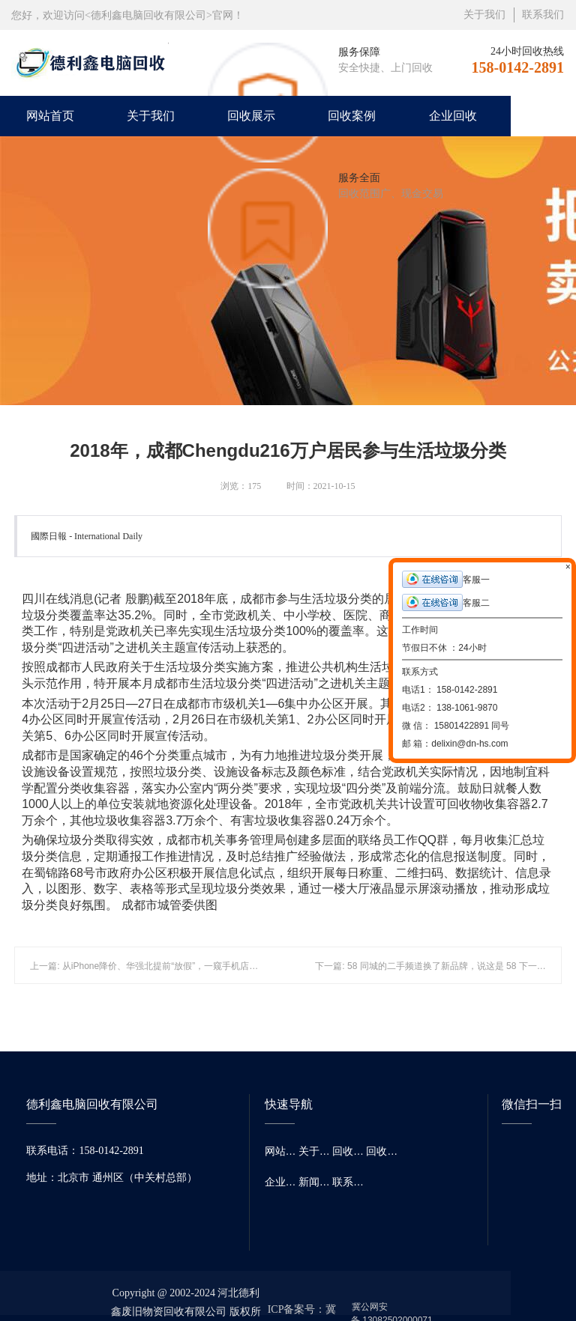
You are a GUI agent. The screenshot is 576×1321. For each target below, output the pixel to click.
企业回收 (453, 115)
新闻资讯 (315, 1182)
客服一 (446, 579)
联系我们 (543, 14)
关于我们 (485, 14)
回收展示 (251, 115)
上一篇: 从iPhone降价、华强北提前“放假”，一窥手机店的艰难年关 (162, 966)
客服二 (446, 602)
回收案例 (352, 115)
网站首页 (50, 115)
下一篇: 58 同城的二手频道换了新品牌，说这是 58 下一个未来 (439, 966)
